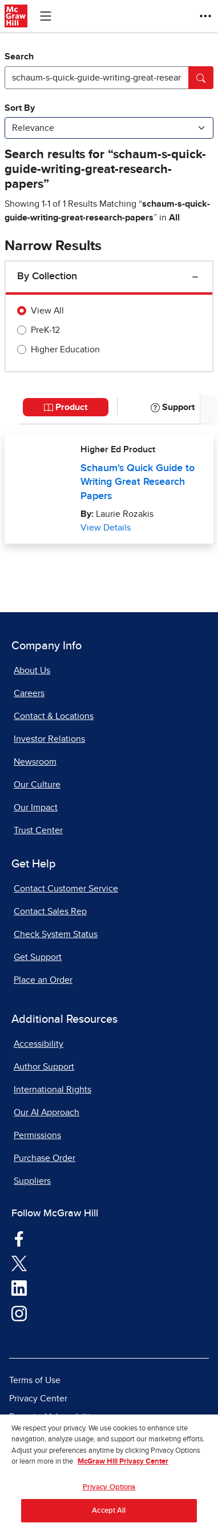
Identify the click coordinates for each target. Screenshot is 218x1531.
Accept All (109, 1516)
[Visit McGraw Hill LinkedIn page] (19, 1287)
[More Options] (205, 16)
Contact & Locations (54, 716)
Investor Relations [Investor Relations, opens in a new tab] (49, 739)
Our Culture (37, 784)
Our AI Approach (46, 1112)
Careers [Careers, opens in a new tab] (29, 693)
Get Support (38, 957)
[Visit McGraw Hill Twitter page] (19, 1263)
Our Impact (36, 807)
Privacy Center (38, 1398)
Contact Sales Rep (50, 911)
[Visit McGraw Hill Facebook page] (19, 1238)
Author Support (44, 1066)
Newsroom (35, 761)
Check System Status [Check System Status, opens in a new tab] (56, 934)
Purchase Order (44, 1158)
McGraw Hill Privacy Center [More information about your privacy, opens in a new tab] (123, 1468)
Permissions (37, 1135)
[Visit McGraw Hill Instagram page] (19, 1312)
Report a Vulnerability (52, 1416)
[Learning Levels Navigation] (46, 16)
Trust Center (38, 830)
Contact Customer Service (66, 888)
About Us (32, 670)
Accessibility (38, 1043)
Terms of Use (34, 1380)
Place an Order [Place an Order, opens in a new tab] (43, 979)
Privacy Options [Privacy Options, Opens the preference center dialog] (109, 1493)
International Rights (52, 1089)
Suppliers (32, 1181)
